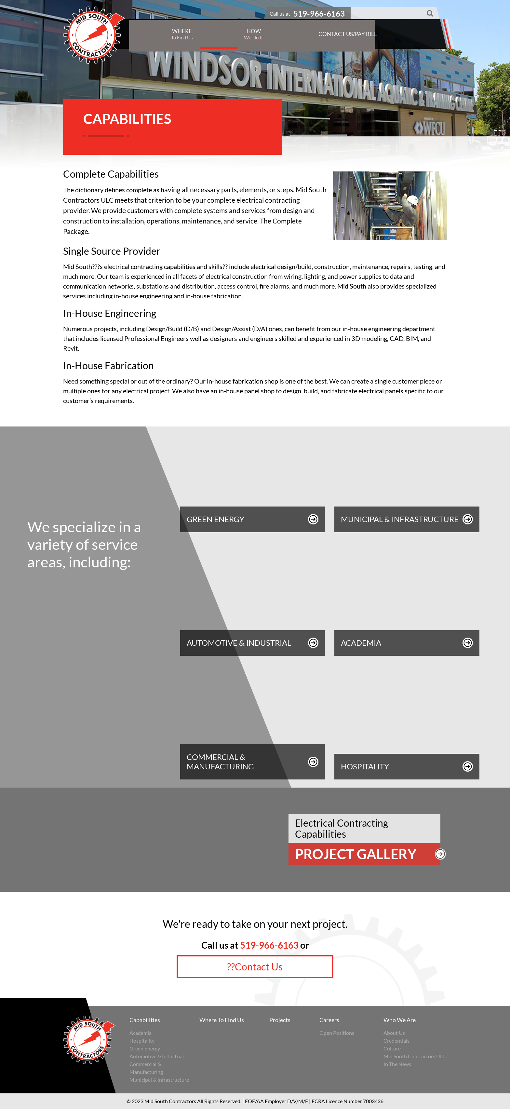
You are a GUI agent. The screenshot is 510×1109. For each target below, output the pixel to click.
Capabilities (144, 1019)
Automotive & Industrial (156, 1056)
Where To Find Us (221, 1019)
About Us (394, 1033)
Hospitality (141, 1040)
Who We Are (399, 1019)
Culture (392, 1048)
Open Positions (336, 1033)
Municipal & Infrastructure (159, 1079)
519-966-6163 (269, 945)
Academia (140, 1033)
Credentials (396, 1040)
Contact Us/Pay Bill (347, 33)
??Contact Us (255, 966)
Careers (329, 1019)
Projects (279, 1019)
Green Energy (144, 1048)
